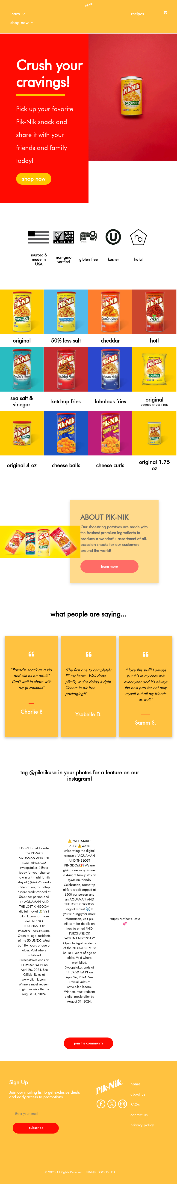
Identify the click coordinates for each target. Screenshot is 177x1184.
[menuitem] (18, 13)
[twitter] (111, 1104)
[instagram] (122, 1104)
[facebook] (101, 1104)
